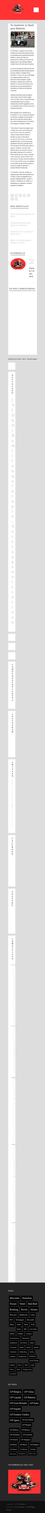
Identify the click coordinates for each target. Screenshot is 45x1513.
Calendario (13, 1352)
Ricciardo (30, 1320)
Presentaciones (14, 1338)
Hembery (12, 1365)
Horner (28, 1347)
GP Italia (34, 1403)
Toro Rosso (23, 1343)
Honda (21, 1347)
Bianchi (36, 1347)
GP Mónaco (25, 1430)
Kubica (32, 1352)
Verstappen (20, 1320)
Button (32, 1343)
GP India (33, 1449)
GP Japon (14, 1420)
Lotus (32, 1315)
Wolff (26, 1365)
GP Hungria (34, 1445)
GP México (23, 1449)
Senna (18, 1369)
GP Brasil (23, 1445)
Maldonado (32, 1356)
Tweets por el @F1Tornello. (12, 805)
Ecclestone (13, 1347)
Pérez (12, 1325)
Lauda (32, 1365)
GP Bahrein (30, 1397)
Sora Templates (19, 1507)
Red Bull (32, 1303)
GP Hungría (26, 1425)
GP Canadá (15, 1397)
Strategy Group (27, 1369)
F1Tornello (21, 1504)
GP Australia (27, 1435)
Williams (20, 1334)
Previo (24, 1309)
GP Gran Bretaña (18, 1403)
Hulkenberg (23, 1352)
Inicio (24, 359)
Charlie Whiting (33, 1361)
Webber (12, 1334)
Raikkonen (24, 1315)
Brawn (20, 1365)
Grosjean (29, 1334)
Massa (26, 1324)
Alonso (34, 1309)
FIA (11, 1320)
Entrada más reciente (14, 359)
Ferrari (13, 1303)
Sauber (19, 1324)
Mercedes (15, 1298)
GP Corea (13, 1454)
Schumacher (26, 1338)
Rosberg (14, 1309)
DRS (25, 1329)
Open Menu (36, 10)
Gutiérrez (13, 1356)
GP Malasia (14, 1430)
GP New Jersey (32, 1453)
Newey (12, 1369)
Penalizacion (23, 1356)
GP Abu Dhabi (27, 1420)
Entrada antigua (32, 359)
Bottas (19, 1329)
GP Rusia (13, 1445)
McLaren (13, 1315)
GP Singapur (25, 1440)
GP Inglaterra (22, 1453)
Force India (33, 1329)
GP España (15, 1408)
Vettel (22, 1303)
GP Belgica (15, 1391)
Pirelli (33, 1324)
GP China (29, 1391)
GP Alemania (15, 1435)
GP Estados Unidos (19, 1414)
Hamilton (27, 1298)
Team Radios (13, 1373)
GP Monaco (13, 1449)
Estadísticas (13, 1343)
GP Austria (14, 1440)
